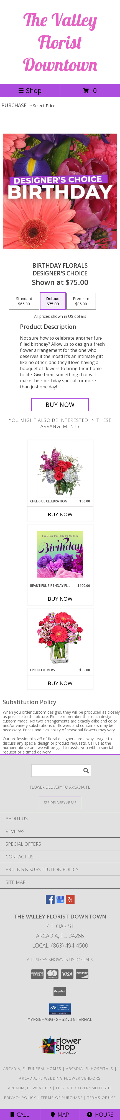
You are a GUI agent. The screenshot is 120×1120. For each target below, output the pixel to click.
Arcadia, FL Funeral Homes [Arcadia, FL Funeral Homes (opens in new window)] (32, 1068)
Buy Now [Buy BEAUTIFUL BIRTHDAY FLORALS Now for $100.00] (60, 598)
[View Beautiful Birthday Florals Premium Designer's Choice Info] (60, 554)
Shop (30, 90)
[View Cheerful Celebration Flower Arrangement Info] (60, 470)
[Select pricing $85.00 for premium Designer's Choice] (81, 301)
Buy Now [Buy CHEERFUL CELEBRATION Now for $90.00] (60, 514)
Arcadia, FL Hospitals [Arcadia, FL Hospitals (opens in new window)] (89, 1068)
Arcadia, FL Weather (30, 1087)
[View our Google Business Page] (60, 902)
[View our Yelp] (70, 902)
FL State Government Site (84, 1087)
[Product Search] (61, 770)
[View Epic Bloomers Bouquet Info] (60, 638)
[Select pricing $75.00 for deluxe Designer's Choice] (52, 301)
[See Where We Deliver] (60, 802)
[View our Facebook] (50, 902)
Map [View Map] (60, 1114)
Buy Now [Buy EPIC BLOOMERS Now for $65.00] (60, 683)
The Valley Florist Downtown (60, 42)
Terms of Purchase (62, 1097)
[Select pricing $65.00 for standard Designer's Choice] (24, 301)
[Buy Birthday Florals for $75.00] (60, 404)
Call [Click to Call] (20, 1114)
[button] (60, 1009)
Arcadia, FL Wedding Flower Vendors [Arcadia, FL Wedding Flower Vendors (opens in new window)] (60, 1078)
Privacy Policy (20, 1097)
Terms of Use (101, 1097)
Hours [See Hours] (100, 1114)
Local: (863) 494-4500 (60, 945)
